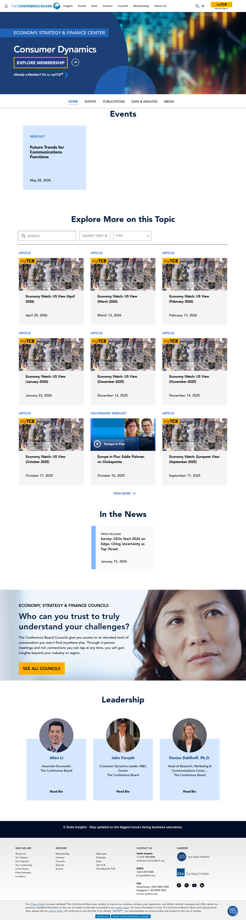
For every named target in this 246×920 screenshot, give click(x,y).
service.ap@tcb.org (146, 893)
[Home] (36, 6)
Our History (21, 857)
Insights (68, 6)
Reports (60, 865)
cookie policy (122, 907)
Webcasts (101, 853)
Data (94, 6)
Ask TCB (100, 865)
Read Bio (56, 791)
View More (122, 493)
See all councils (41, 668)
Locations (20, 876)
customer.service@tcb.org (150, 860)
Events (82, 6)
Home (73, 101)
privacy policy (56, 910)
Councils (123, 6)
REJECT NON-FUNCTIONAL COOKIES (131, 916)
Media (169, 101)
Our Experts (22, 861)
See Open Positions (198, 856)
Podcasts (101, 857)
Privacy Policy (38, 904)
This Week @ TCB (105, 868)
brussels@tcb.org (145, 875)
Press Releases (23, 872)
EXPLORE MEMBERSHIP (41, 62)
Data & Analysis (144, 101)
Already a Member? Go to (41, 75)
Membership (141, 6)
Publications (114, 101)
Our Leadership (23, 865)
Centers (107, 6)
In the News (22, 868)
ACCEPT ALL (103, 916)
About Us (160, 6)
